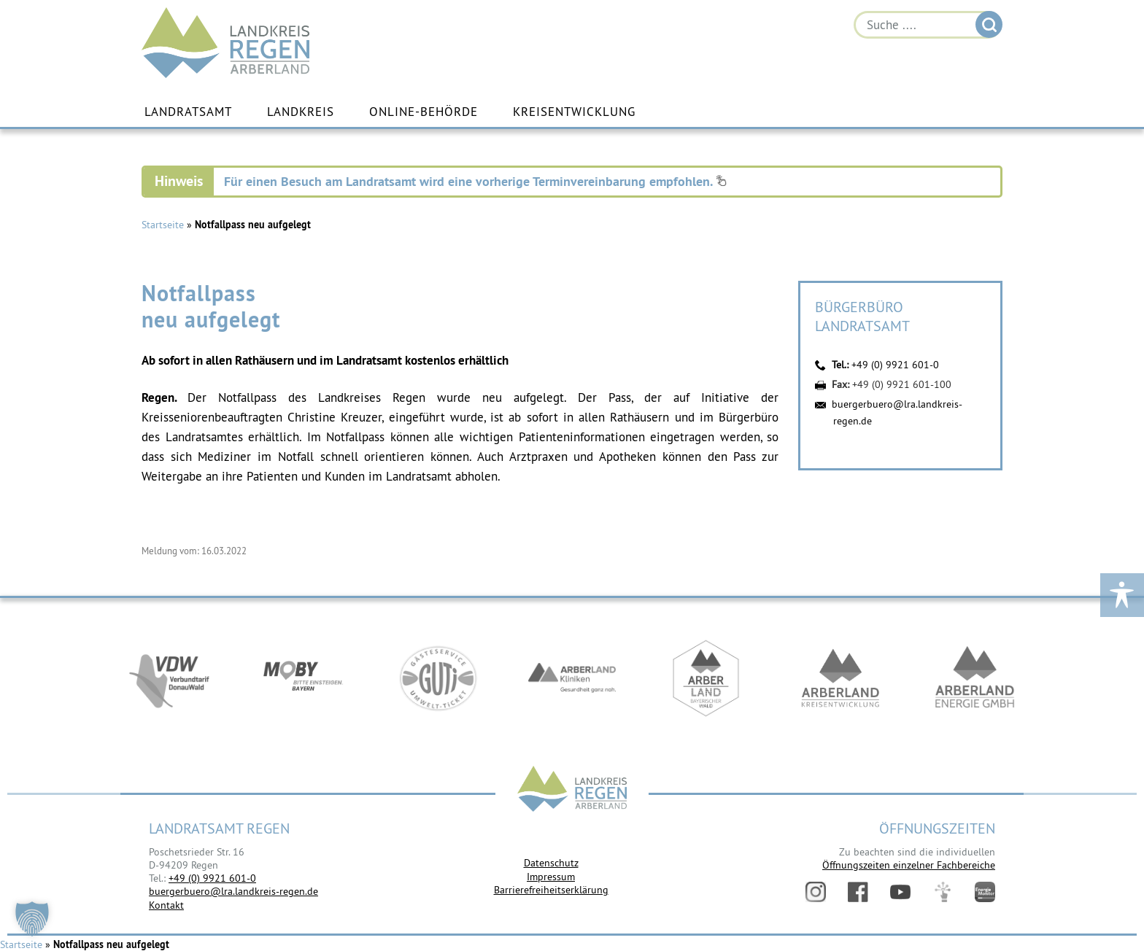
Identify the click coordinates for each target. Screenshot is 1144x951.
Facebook (858, 892)
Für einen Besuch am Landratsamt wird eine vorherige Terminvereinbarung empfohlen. (475, 181)
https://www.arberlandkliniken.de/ (572, 678)
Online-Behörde (423, 112)
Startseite (163, 224)
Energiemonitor (985, 892)
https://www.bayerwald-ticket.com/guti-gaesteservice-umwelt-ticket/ (438, 678)
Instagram (815, 892)
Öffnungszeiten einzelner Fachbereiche (908, 865)
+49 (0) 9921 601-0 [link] (212, 878)
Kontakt (166, 905)
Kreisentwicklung (574, 112)
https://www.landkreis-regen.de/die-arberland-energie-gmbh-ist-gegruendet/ (975, 678)
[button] (32, 919)
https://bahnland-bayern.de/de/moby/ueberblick (303, 678)
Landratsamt (188, 112)
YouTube (900, 892)
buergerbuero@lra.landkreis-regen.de (233, 891)
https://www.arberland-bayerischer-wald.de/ (706, 678)
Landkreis (300, 112)
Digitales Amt (942, 892)
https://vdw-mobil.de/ (169, 678)
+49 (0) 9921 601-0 (895, 364)
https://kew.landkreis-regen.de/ (840, 678)
